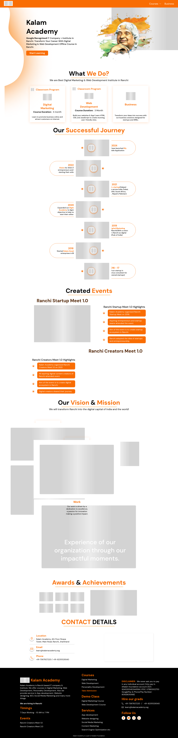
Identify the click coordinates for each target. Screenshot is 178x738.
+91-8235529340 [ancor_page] (61, 659)
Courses (155, 3)
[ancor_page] (8, 5)
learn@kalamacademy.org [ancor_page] (48, 650)
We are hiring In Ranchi (31, 703)
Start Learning (37, 53)
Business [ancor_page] (169, 3)
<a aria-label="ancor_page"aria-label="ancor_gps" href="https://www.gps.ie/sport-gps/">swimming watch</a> (129, 647)
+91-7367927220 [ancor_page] (43, 659)
